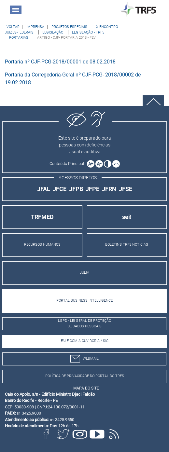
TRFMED (42, 216)
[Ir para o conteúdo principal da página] (67, 163)
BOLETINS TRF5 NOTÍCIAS (126, 244)
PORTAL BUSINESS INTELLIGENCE (84, 300)
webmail (84, 359)
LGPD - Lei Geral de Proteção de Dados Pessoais (84, 323)
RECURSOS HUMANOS (42, 244)
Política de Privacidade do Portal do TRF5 (84, 376)
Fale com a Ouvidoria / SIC (84, 341)
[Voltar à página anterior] (13, 27)
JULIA (84, 272)
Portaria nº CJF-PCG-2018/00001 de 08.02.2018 (60, 62)
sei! (127, 216)
